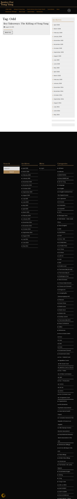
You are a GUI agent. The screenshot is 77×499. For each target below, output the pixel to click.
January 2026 (58, 36)
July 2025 (56, 60)
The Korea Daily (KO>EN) (65, 368)
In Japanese (62, 297)
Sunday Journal (63, 415)
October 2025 (58, 48)
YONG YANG (9, 9)
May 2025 (56, 68)
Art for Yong (62, 280)
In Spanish (62, 307)
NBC (60, 361)
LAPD (60, 476)
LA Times (61, 348)
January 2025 (58, 83)
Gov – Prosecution (64, 479)
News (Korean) (63, 378)
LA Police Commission (65, 472)
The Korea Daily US (64, 371)
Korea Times (62, 402)
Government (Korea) (65, 449)
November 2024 (58, 91)
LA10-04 (61, 354)
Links (60, 442)
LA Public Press (63, 344)
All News (61, 267)
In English (61, 287)
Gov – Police (62, 469)
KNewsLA (61, 398)
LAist (60, 358)
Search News (31, 11)
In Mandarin (62, 304)
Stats (60, 445)
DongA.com (62, 388)
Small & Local (62, 364)
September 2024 (59, 99)
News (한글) (22, 11)
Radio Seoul (62, 408)
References (40, 11)
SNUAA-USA (62, 412)
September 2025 (59, 52)
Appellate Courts (64, 459)
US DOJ (61, 489)
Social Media (51, 9)
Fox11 (60, 334)
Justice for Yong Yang (7, 3)
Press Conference (64, 422)
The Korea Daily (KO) (64, 418)
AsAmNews (62, 331)
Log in (42, 267)
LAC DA (61, 486)
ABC (60, 327)
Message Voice (63, 314)
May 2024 (57, 114)
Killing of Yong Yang (19, 9)
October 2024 (58, 95)
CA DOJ (61, 482)
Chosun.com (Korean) (65, 385)
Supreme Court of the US (66, 466)
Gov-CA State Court (65, 493)
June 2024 (57, 111)
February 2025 (58, 79)
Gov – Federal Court (64, 455)
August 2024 (57, 103)
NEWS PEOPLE (62, 273)
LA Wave (61, 351)
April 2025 (57, 71)
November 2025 (58, 44)
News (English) (63, 324)
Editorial (61, 270)
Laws (60, 439)
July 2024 (57, 107)
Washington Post (64, 375)
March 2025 (57, 75)
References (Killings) (11, 11)
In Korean (61, 300)
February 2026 (58, 32)
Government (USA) (64, 452)
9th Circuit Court (64, 462)
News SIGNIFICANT (64, 277)
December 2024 (58, 87)
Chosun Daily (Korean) (65, 381)
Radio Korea (62, 405)
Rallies (60, 425)
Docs (60, 435)
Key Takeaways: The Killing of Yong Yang (26, 24)
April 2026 (57, 25)
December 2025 (58, 40)
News (58, 9)
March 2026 (57, 29)
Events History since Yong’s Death (36, 9)
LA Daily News (62, 341)
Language (61, 284)
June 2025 (57, 64)
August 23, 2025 (9, 27)
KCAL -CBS (62, 337)
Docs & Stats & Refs (64, 432)
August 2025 (57, 56)
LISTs (60, 310)
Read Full (9, 33)
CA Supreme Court (64, 496)
